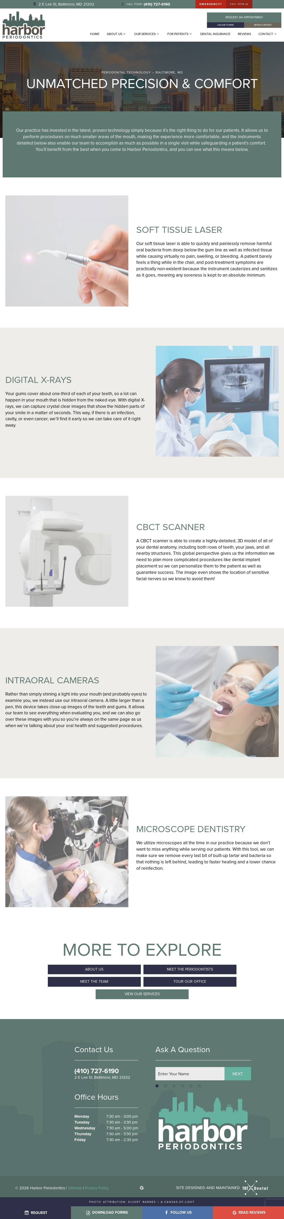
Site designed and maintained (222, 1187)
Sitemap (75, 1188)
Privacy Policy (96, 1188)
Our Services (147, 34)
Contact (268, 34)
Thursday (82, 1134)
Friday (80, 1140)
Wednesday (84, 1128)
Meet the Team (94, 981)
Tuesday (82, 1122)
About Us (117, 34)
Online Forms (225, 25)
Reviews (244, 34)
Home (94, 34)
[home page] (24, 25)
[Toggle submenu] (124, 34)
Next (237, 1073)
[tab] (157, 1086)
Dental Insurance (215, 34)
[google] (141, 1187)
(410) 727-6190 (96, 1071)
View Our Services (142, 994)
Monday (81, 1116)
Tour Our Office (189, 981)
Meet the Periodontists (190, 969)
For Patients (180, 34)
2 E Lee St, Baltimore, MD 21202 (63, 4)
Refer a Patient (263, 25)
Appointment (244, 17)
